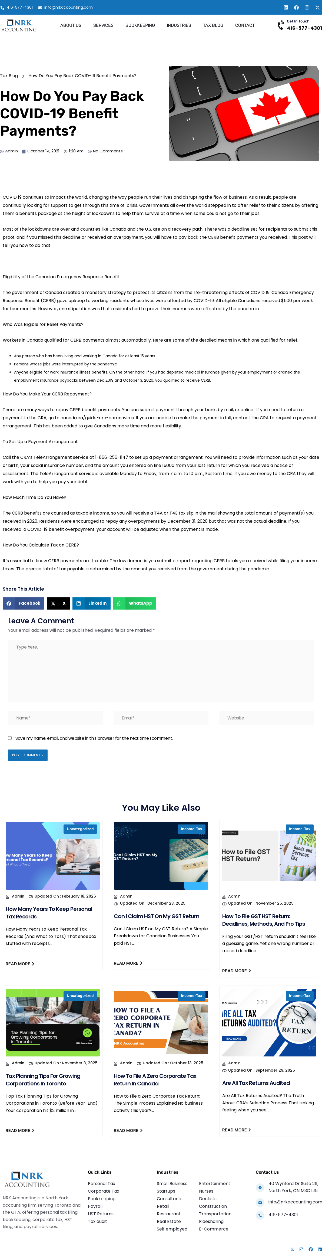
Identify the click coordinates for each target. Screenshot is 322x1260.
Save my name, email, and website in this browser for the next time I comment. (94, 738)
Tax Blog (213, 25)
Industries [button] (179, 25)
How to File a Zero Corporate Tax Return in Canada (155, 1079)
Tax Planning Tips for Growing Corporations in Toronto (43, 1079)
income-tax (191, 829)
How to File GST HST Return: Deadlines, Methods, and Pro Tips (263, 920)
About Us (70, 25)
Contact (245, 25)
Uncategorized (80, 829)
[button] (23, 603)
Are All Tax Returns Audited (256, 1083)
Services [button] (103, 25)
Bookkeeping (140, 25)
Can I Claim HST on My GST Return (156, 916)
